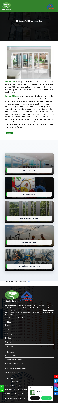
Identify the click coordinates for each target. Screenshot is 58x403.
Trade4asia (29, 402)
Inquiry (9, 133)
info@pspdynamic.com (12, 381)
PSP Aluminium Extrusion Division (16, 363)
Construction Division (12, 368)
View (35, 398)
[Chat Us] (2, 390)
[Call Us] (2, 387)
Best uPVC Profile (11, 351)
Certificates (9, 338)
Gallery (8, 333)
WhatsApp (46, 398)
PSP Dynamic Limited (10, 301)
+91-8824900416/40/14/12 (14, 377)
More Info (30, 277)
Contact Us (9, 342)
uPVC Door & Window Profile (14, 359)
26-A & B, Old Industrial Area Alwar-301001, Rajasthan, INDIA (27, 385)
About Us (8, 325)
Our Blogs (8, 329)
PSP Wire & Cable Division (13, 355)
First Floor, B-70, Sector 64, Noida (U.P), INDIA (22, 389)
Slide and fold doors (12, 96)
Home (7, 321)
